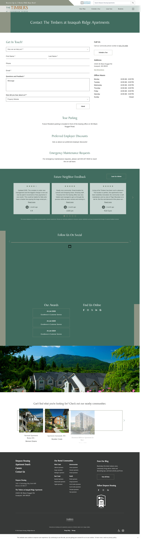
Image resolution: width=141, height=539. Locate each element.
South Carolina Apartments (75, 487)
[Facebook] (83, 313)
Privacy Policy (67, 530)
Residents (120, 9)
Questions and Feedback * (15, 76)
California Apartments (58, 467)
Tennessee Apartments (74, 489)
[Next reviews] (132, 197)
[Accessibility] (119, 530)
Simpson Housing (22, 461)
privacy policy (112, 537)
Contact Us (20, 472)
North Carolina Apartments (75, 484)
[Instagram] (103, 490)
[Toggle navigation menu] (133, 9)
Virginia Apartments (58, 484)
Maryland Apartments (58, 479)
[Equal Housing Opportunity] (123, 530)
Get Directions (99, 70)
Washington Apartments (59, 473)
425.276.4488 (123, 46)
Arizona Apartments (73, 467)
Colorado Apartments (73, 470)
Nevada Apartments (73, 473)
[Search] (133, 3)
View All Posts (105, 477)
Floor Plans (82, 9)
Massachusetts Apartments (59, 482)
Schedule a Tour (95, 9)
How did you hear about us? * (16, 95)
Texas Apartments (73, 492)
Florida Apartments (73, 479)
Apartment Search (22, 464)
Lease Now (109, 9)
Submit (83, 106)
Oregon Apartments (58, 470)
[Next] (124, 421)
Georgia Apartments (73, 482)
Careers (18, 468)
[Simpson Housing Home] (86, 2)
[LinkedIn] (108, 490)
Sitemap (73, 530)
